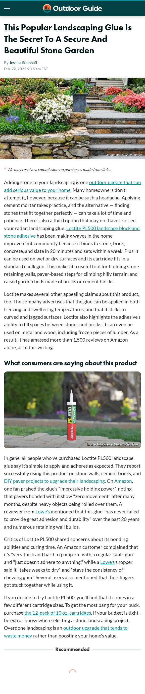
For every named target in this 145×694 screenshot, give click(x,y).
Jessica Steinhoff (23, 62)
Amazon (123, 481)
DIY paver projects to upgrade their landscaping (54, 481)
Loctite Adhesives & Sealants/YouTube (112, 444)
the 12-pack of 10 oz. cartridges (57, 613)
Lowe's (42, 511)
